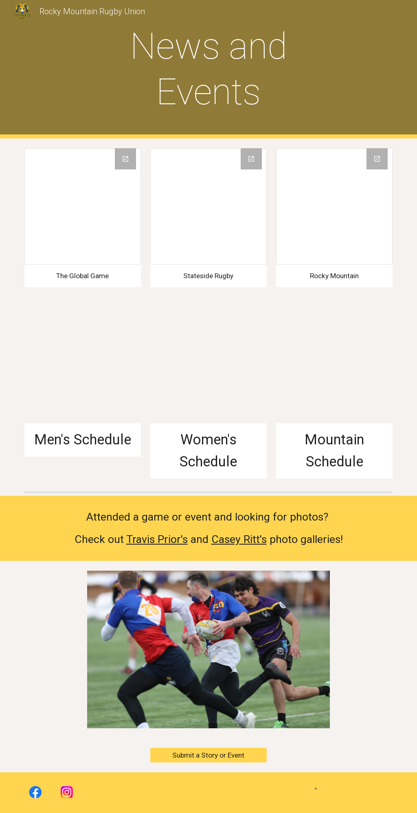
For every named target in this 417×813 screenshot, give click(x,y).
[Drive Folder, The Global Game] (82, 206)
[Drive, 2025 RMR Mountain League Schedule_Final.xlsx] (334, 365)
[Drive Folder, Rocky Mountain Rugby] (334, 206)
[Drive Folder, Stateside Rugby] (208, 206)
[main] (208, 69)
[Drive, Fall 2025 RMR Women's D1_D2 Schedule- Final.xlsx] (208, 365)
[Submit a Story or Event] (208, 755)
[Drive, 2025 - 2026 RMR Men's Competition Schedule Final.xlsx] (82, 365)
